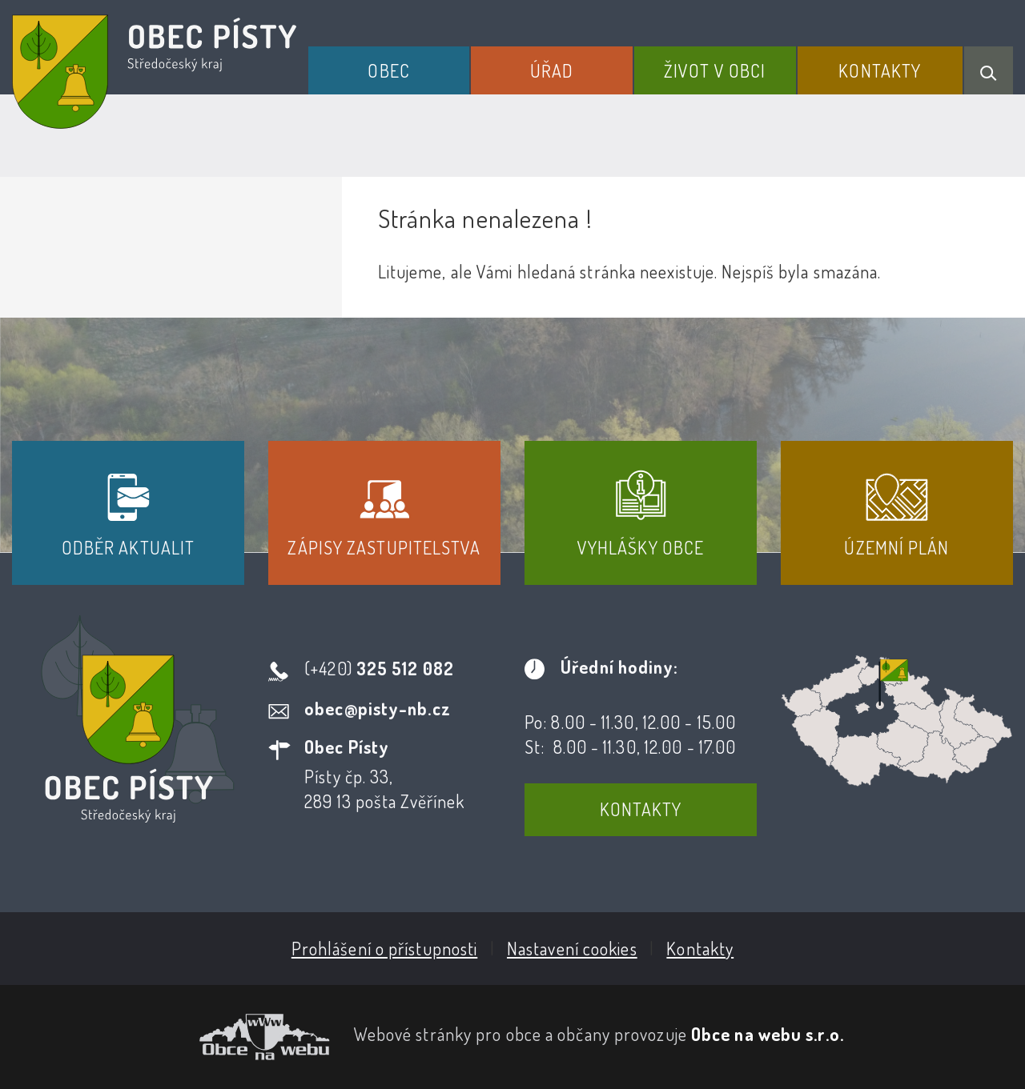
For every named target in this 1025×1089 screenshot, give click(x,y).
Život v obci (715, 70)
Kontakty (879, 70)
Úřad (551, 70)
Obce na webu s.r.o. (767, 1034)
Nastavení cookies (572, 948)
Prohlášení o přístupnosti (384, 948)
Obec (388, 70)
